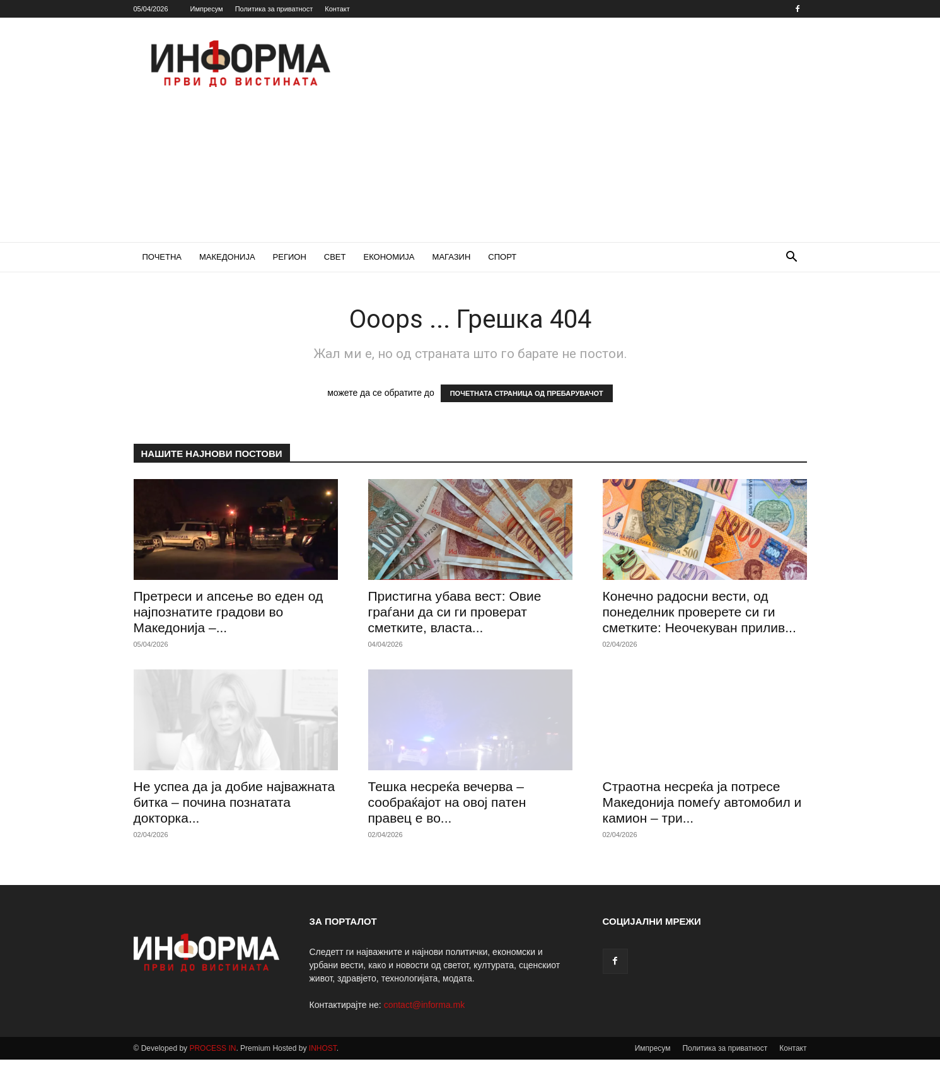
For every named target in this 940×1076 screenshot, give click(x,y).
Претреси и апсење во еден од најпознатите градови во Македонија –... (228, 612)
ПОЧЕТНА (162, 257)
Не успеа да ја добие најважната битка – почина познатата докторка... (234, 802)
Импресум (206, 9)
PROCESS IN (212, 1048)
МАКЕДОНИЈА (227, 257)
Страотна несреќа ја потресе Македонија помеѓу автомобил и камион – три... (702, 802)
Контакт (337, 9)
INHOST (323, 1048)
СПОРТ (502, 257)
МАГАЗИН (451, 257)
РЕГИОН (289, 257)
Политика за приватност (274, 9)
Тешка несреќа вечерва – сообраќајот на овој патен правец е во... (447, 802)
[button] (792, 258)
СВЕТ (335, 257)
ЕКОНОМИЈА (388, 257)
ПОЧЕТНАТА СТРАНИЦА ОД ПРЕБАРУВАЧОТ (526, 393)
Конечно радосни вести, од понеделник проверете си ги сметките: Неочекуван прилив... (699, 612)
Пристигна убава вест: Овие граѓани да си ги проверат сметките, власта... (455, 612)
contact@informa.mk (424, 1005)
